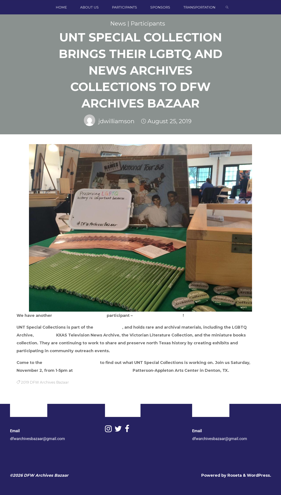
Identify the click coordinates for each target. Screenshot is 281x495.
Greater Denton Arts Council (102, 370)
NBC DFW (45, 335)
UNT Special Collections (158, 315)
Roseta (234, 475)
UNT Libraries (108, 327)
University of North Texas (79, 315)
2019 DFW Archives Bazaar (71, 362)
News (118, 23)
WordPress (258, 475)
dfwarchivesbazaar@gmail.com (37, 438)
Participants (148, 23)
